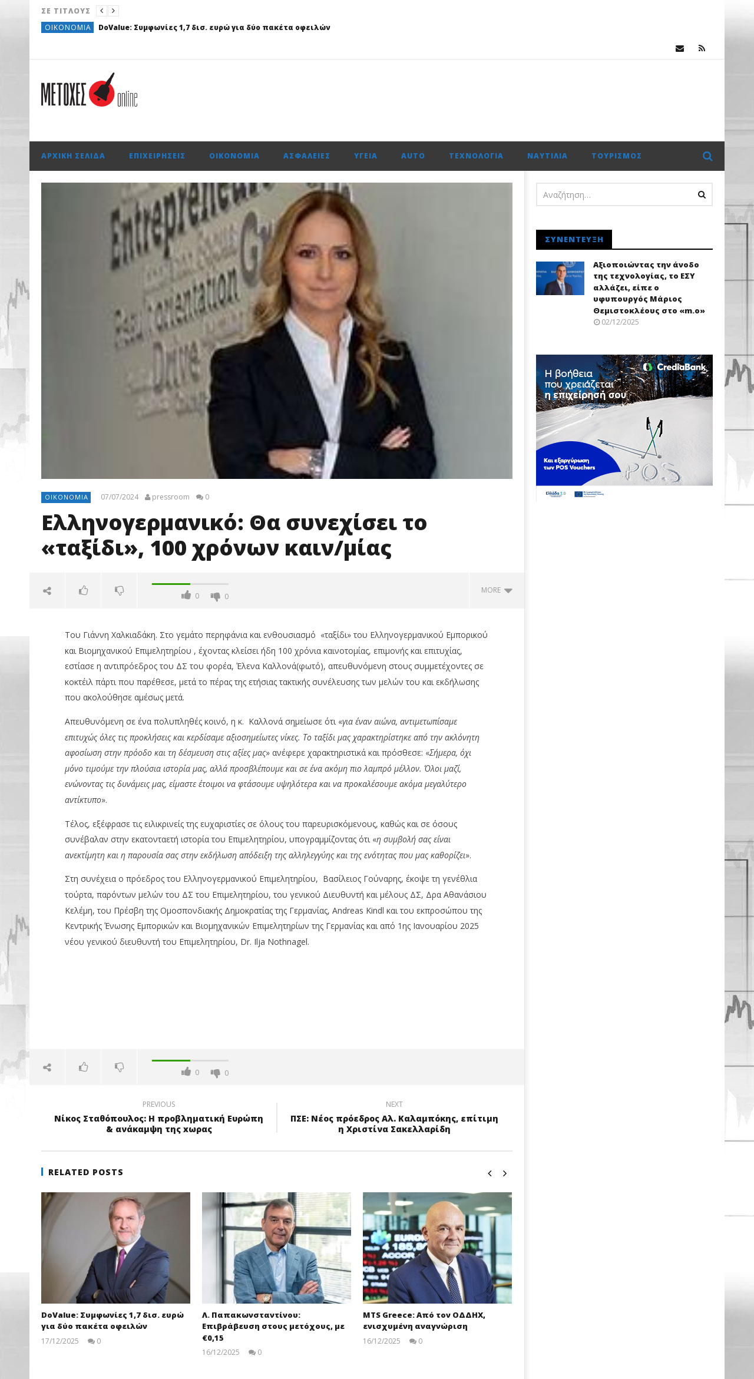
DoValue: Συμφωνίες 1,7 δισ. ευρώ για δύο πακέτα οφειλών (214, 27)
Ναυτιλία (547, 156)
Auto (413, 156)
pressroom (171, 497)
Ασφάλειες (306, 156)
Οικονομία (68, 27)
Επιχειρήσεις (157, 156)
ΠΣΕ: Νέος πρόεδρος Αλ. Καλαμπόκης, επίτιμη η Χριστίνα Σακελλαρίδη (395, 1119)
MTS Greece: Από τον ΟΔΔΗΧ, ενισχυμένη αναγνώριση (424, 1320)
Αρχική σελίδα (73, 156)
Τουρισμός (616, 156)
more (496, 590)
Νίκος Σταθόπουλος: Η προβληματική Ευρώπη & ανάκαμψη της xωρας (159, 1119)
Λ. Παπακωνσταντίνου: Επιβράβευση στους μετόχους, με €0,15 (273, 1326)
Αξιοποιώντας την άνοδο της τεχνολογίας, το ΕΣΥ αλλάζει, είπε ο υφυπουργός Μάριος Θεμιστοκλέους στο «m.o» (649, 287)
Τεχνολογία (476, 156)
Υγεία (366, 156)
